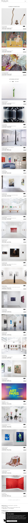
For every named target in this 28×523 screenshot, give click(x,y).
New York (16, 81)
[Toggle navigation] (25, 1)
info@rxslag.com (4, 508)
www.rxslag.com (11, 508)
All (10, 81)
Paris (13, 81)
